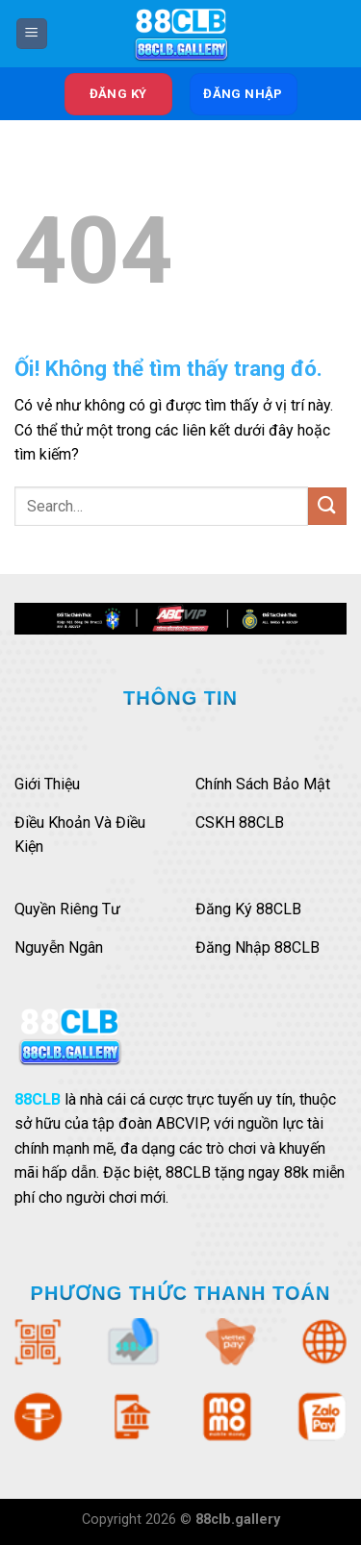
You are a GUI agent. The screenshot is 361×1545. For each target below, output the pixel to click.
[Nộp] (327, 506)
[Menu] (31, 34)
